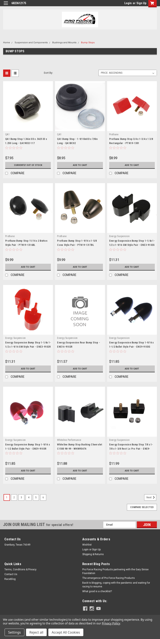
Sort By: (48, 72)
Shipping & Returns (93, 554)
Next (151, 497)
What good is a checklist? (97, 591)
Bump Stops (88, 42)
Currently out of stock (28, 165)
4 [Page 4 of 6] (28, 497)
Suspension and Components (31, 42)
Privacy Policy (111, 623)
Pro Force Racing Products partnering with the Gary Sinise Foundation (115, 571)
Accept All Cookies (66, 632)
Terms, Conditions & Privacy (20, 569)
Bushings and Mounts (64, 42)
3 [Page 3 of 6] (21, 497)
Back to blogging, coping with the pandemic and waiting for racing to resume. (116, 584)
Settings (14, 632)
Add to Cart (80, 165)
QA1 (7, 134)
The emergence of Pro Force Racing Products (108, 578)
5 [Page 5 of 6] (36, 497)
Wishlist (87, 544)
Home (6, 42)
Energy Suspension (119, 236)
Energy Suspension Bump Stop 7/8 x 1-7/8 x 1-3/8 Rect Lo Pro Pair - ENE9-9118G (131, 448)
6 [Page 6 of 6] (43, 497)
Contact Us (10, 574)
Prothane (114, 134)
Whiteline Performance (69, 440)
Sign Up (141, 3)
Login (128, 3)
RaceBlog (10, 579)
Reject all (36, 632)
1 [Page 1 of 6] (7, 497)
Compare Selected (142, 507)
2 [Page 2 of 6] (14, 497)
